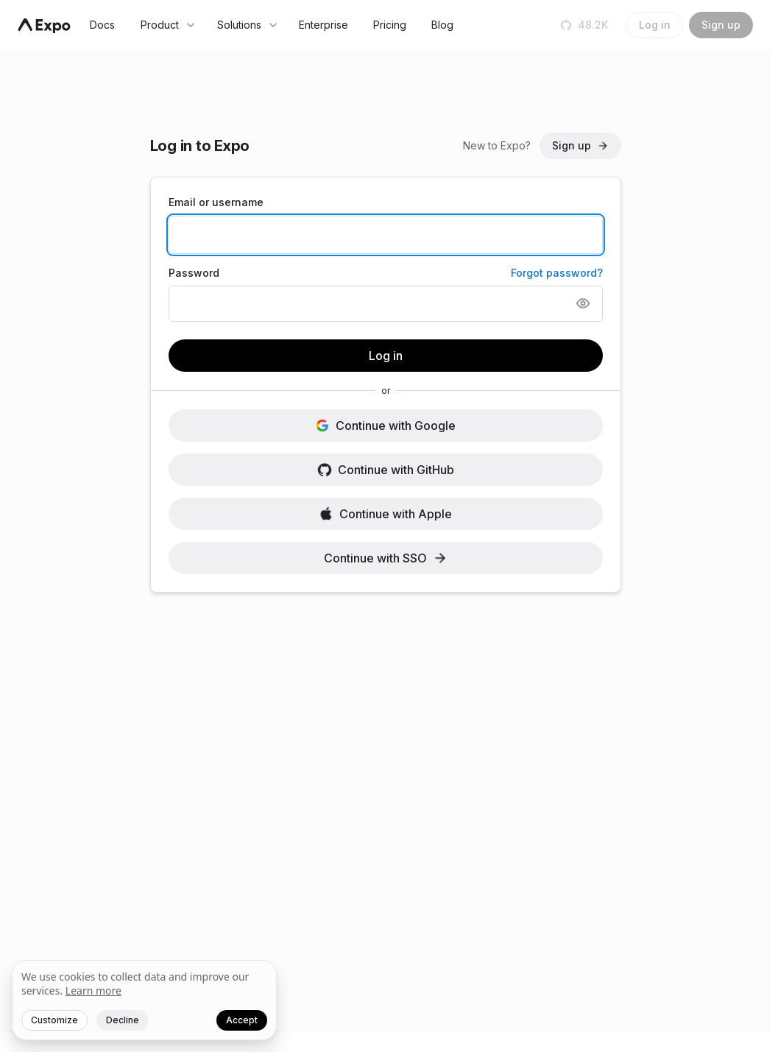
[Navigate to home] (44, 25)
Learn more (93, 991)
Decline (122, 1019)
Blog (442, 24)
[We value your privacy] (144, 1000)
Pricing (389, 24)
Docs (102, 24)
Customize (54, 1019)
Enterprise (323, 24)
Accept (242, 1019)
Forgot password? (557, 272)
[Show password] (583, 303)
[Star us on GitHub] (585, 25)
